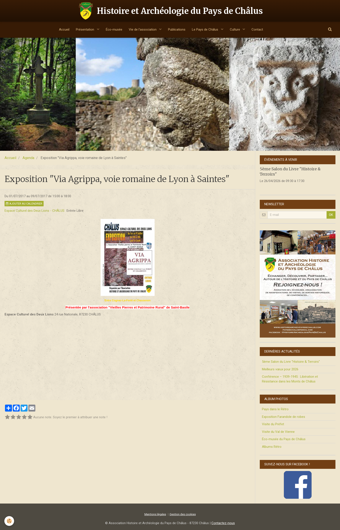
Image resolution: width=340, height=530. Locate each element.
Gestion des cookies (183, 514)
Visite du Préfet (273, 424)
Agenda (28, 158)
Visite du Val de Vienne (278, 432)
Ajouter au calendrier (24, 203)
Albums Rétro (271, 447)
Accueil (64, 29)
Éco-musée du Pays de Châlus (284, 439)
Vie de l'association (143, 29)
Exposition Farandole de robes (283, 417)
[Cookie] (9, 521)
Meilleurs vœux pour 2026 (280, 369)
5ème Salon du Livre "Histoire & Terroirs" (291, 362)
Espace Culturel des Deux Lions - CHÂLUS (34, 211)
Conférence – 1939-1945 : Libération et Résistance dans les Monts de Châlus (290, 379)
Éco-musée (114, 29)
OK (331, 215)
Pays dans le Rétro (275, 409)
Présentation (85, 29)
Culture (235, 29)
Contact (257, 29)
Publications (176, 29)
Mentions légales (155, 514)
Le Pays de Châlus (205, 29)
